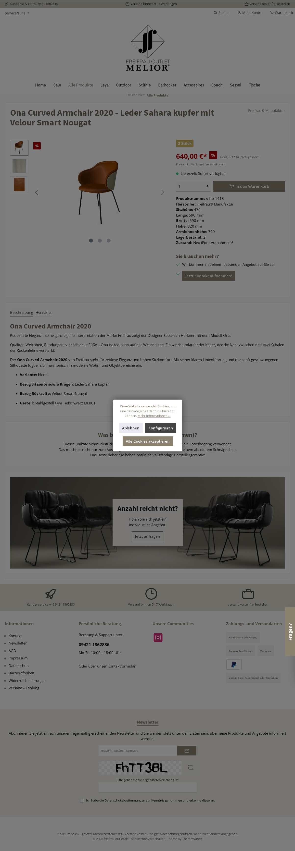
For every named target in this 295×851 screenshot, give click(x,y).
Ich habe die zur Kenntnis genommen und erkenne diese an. (150, 800)
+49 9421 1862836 (45, 3)
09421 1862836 (94, 644)
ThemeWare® (192, 839)
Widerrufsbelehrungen (28, 680)
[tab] (21, 312)
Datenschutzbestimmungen (124, 800)
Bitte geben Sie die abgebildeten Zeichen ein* (147, 780)
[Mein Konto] (249, 13)
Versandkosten (136, 834)
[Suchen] (221, 13)
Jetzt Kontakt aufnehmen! (208, 275)
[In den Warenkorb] (249, 186)
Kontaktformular (122, 666)
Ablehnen (131, 428)
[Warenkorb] (280, 13)
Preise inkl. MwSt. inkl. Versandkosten (200, 164)
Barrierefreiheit (21, 672)
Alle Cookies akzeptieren (147, 441)
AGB (12, 650)
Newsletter (18, 643)
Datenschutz (19, 665)
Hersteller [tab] (44, 312)
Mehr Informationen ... (154, 416)
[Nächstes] (162, 192)
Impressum (18, 658)
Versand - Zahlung (24, 687)
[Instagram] (158, 637)
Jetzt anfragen (147, 536)
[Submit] (187, 750)
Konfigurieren (160, 428)
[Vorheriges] (37, 192)
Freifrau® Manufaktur (266, 110)
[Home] (40, 85)
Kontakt (15, 635)
